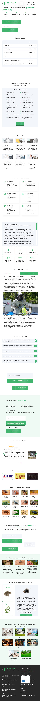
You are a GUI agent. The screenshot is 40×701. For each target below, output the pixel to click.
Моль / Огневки (10, 102)
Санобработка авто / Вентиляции (25, 108)
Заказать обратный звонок (12, 22)
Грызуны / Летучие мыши (12, 113)
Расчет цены (23, 690)
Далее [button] (20, 123)
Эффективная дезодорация (8, 686)
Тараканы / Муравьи (11, 94)
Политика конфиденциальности (28, 695)
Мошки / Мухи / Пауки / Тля (27, 100)
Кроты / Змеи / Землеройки (27, 94)
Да (23, 681)
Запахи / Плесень (11, 100)
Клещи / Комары (11, 97)
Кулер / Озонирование (12, 105)
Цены (22, 688)
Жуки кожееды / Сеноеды (13, 117)
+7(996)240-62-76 (19, 388)
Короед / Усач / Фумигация (27, 105)
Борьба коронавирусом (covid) (26, 118)
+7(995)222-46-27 (31, 2)
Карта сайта (23, 693)
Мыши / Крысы (24, 92)
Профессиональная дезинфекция (10, 679)
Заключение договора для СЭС (27, 114)
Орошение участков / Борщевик (11, 108)
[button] (4, 453)
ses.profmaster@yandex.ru (28, 670)
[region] (20, 234)
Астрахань (29, 675)
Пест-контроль (10, 111)
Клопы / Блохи (10, 92)
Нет (27, 681)
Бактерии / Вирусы (25, 97)
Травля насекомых (6, 682)
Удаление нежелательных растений (10, 693)
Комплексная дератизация (8, 684)
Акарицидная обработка (27, 111)
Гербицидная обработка (27, 102)
